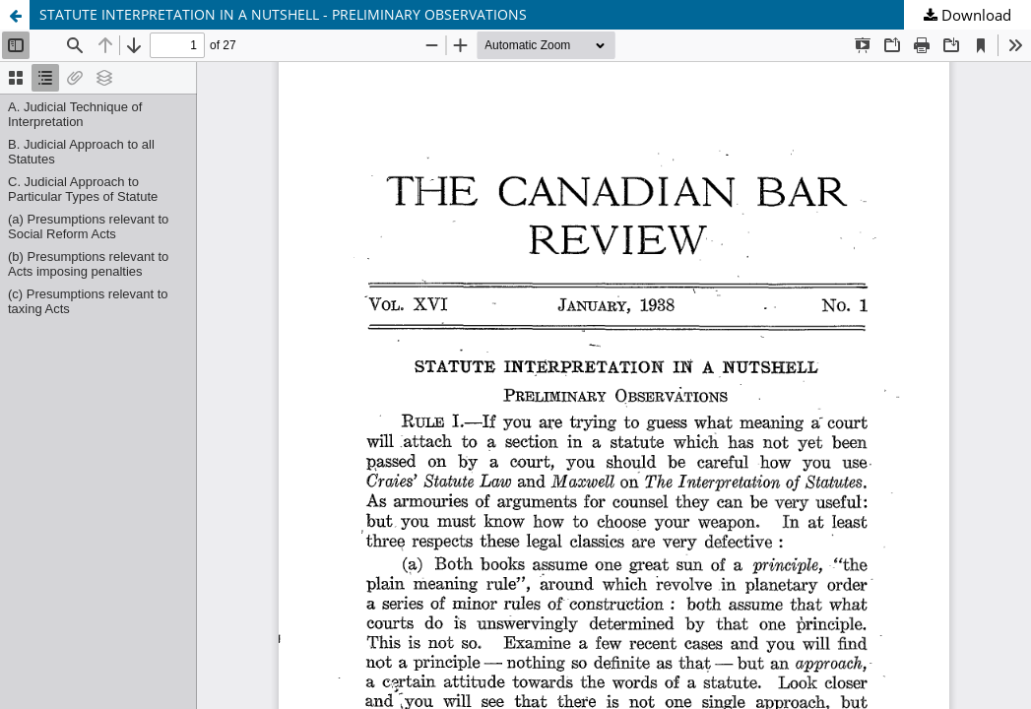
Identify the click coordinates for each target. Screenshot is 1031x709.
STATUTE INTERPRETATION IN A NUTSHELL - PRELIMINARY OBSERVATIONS (283, 14)
